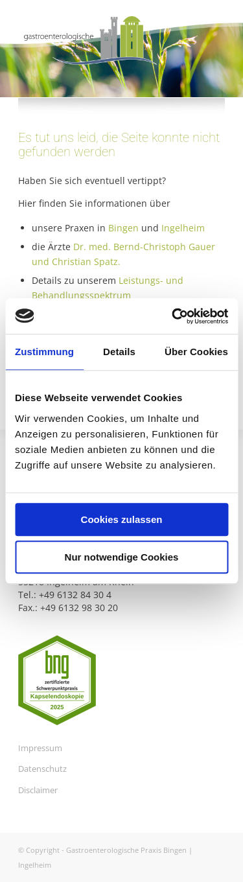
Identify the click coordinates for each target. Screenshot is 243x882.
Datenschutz (42, 768)
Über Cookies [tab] (196, 351)
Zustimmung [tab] (44, 351)
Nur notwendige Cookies (122, 557)
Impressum (40, 748)
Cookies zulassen (122, 519)
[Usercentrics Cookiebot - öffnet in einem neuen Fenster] (173, 316)
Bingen (123, 228)
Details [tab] (119, 351)
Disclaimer (38, 790)
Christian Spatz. (86, 261)
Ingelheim (183, 228)
